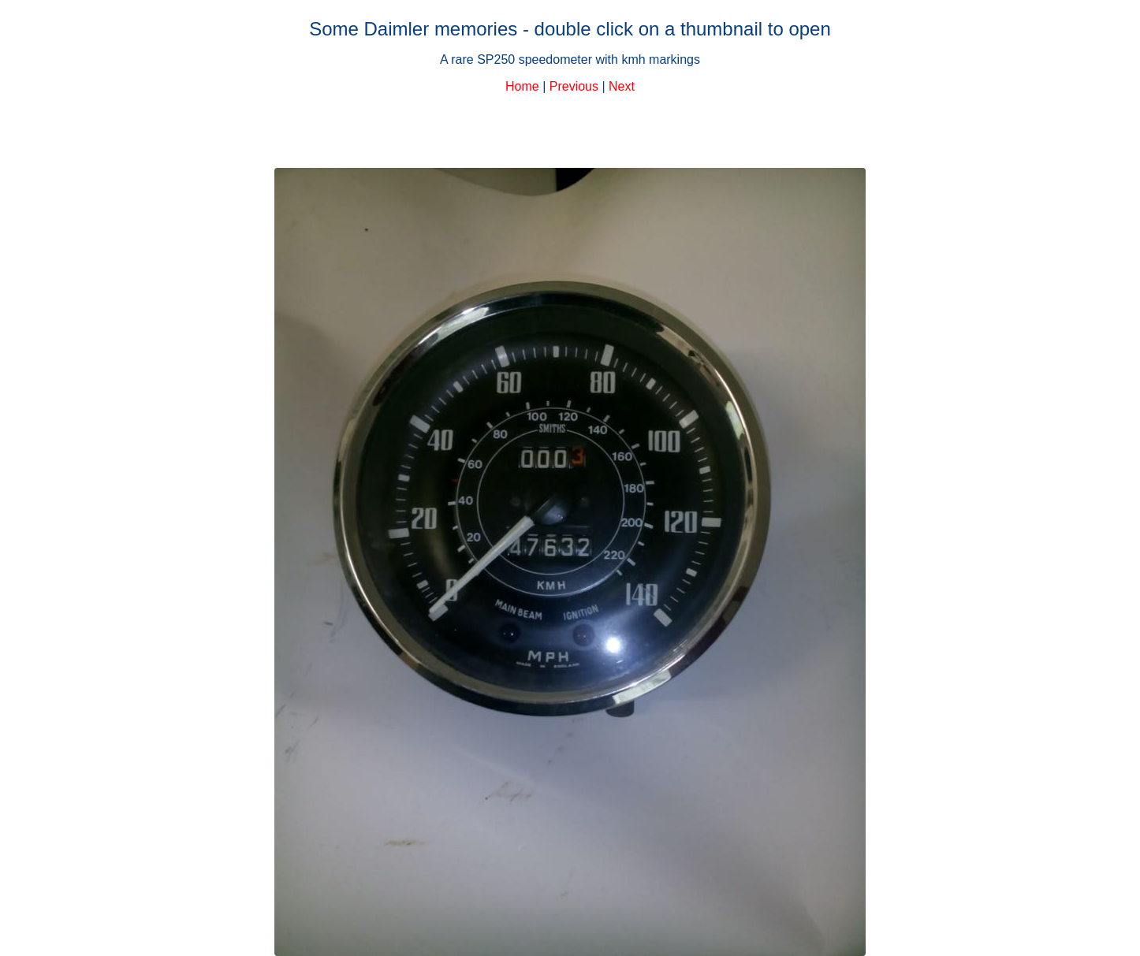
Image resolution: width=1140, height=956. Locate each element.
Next (622, 86)
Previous (574, 86)
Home (522, 86)
